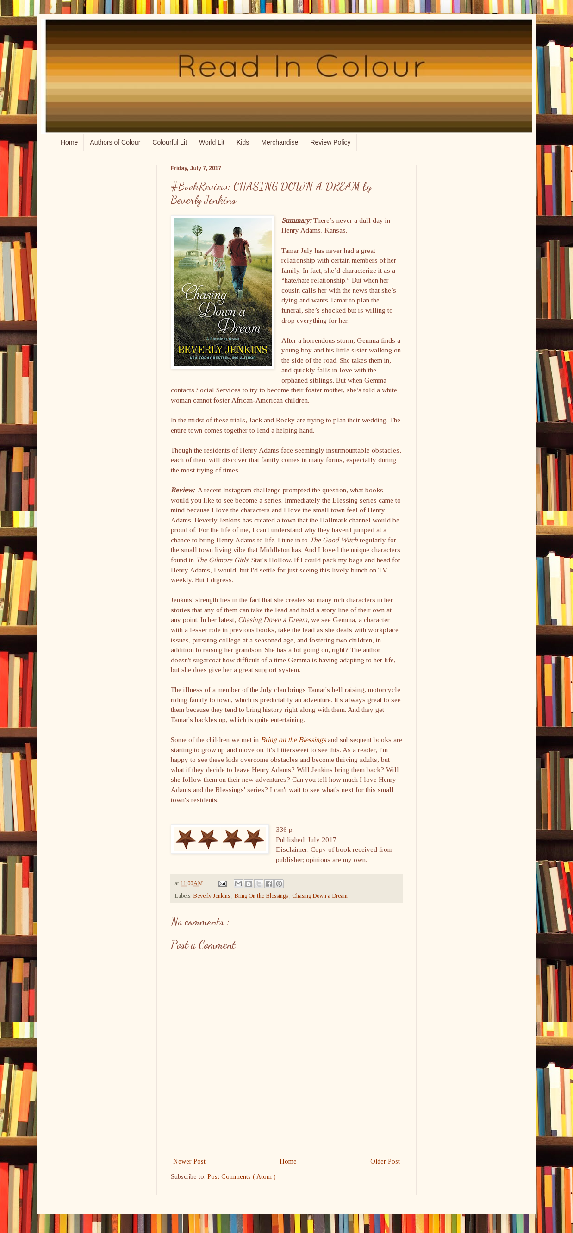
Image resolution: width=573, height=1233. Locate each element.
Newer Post (189, 1161)
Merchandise (279, 142)
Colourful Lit (169, 142)
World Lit (211, 142)
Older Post (385, 1161)
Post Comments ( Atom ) (241, 1176)
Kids (243, 142)
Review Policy (330, 142)
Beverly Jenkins (212, 896)
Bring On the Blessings (261, 896)
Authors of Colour (115, 142)
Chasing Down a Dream (320, 896)
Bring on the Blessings (293, 739)
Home (69, 142)
